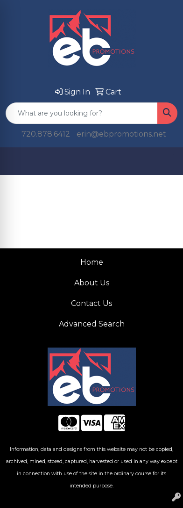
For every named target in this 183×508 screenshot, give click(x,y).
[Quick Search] (82, 113)
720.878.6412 (45, 134)
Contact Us (91, 303)
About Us (91, 282)
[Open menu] (164, 161)
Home (91, 262)
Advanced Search (92, 323)
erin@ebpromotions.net (121, 134)
